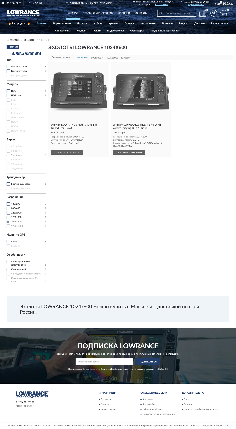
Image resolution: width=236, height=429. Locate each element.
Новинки (124, 13)
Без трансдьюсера (20, 184)
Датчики (82, 23)
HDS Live (16, 95)
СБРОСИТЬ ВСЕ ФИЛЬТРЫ (26, 53)
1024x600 (16, 222)
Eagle (13, 100)
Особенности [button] (16, 254)
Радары (183, 23)
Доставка (106, 399)
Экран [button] (11, 139)
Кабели (97, 23)
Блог (186, 399)
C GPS (14, 242)
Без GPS (15, 246)
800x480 (15, 208)
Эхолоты (42, 23)
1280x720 (16, 213)
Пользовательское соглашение (158, 414)
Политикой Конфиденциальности (116, 369)
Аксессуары (137, 30)
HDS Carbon (17, 118)
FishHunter (17, 113)
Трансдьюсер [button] (16, 177)
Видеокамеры (115, 30)
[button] (195, 4)
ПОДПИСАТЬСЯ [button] (148, 362)
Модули (81, 30)
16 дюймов (17, 168)
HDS (13, 91)
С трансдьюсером (20, 188)
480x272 (15, 204)
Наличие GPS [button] (16, 234)
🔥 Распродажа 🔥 (19, 23)
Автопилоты (148, 23)
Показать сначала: (61, 57)
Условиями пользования (145, 369)
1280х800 (16, 217)
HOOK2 (15, 126)
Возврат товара (109, 409)
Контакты (141, 13)
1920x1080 (17, 226)
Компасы (167, 23)
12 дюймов (17, 164)
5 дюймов (16, 151)
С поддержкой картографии (26, 274)
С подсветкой (18, 269)
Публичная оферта (152, 409)
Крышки (113, 23)
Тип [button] (9, 59)
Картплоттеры (62, 23)
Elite (13, 104)
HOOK (14, 122)
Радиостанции (219, 23)
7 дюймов (16, 155)
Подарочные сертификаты (165, 30)
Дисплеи (199, 23)
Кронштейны (62, 30)
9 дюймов (16, 160)
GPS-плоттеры (19, 67)
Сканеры (130, 23)
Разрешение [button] (15, 197)
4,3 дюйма (16, 146)
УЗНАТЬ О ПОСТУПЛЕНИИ (66, 152)
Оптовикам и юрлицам (98, 13)
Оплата (105, 404)
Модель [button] (12, 84)
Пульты (96, 30)
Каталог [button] (73, 13)
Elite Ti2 (15, 109)
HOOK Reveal (18, 131)
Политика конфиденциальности (201, 409)
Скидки (188, 404)
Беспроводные (19, 75)
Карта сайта (148, 404)
